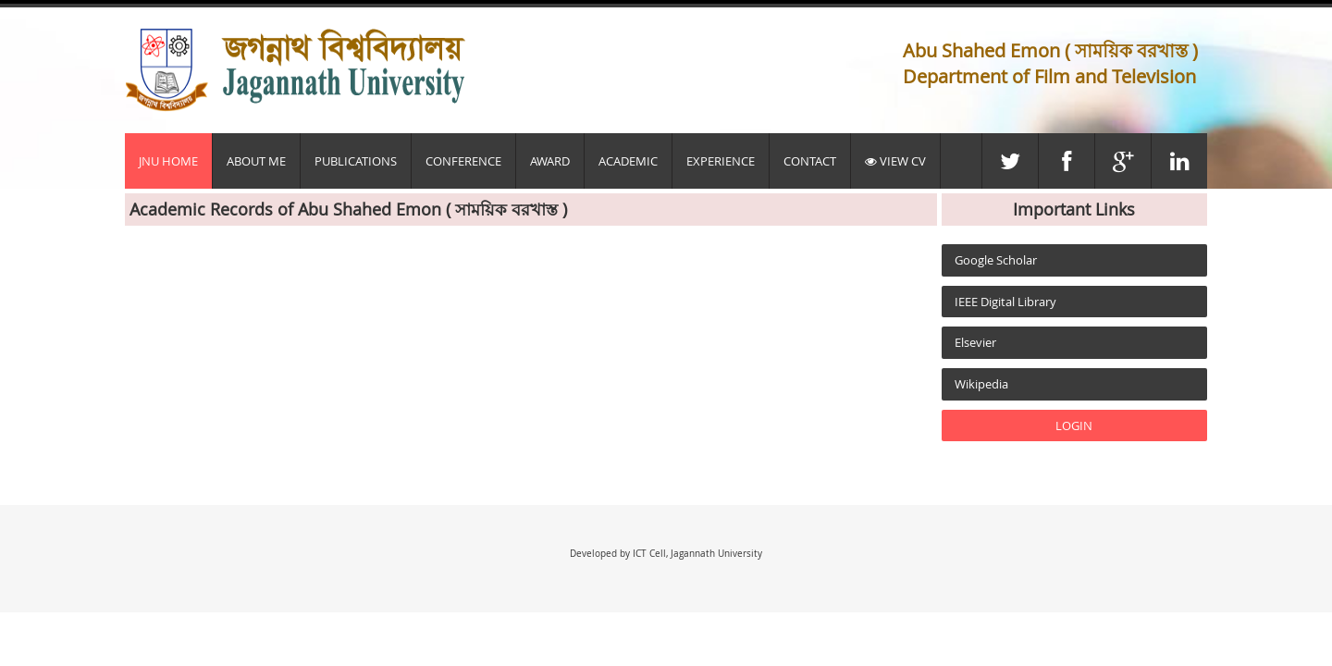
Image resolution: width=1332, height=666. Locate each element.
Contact (809, 161)
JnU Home (168, 161)
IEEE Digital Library (1005, 301)
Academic (628, 161)
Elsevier (975, 342)
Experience (720, 161)
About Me (256, 161)
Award (550, 161)
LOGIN (1073, 425)
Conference (463, 161)
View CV (895, 161)
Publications (355, 161)
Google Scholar (996, 260)
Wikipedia (981, 384)
